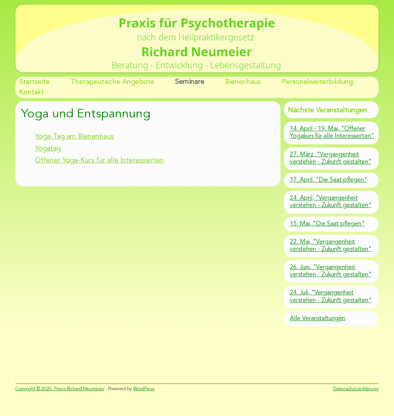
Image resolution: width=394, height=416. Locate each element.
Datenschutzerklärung (356, 389)
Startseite (34, 82)
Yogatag (48, 148)
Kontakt (31, 92)
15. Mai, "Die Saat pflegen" (327, 224)
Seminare (189, 82)
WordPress (143, 389)
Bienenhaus (243, 82)
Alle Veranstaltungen (317, 319)
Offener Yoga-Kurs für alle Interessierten (99, 160)
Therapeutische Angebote (112, 82)
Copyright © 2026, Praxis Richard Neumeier (59, 389)
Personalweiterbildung (317, 82)
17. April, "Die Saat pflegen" (328, 180)
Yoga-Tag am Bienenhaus (74, 136)
